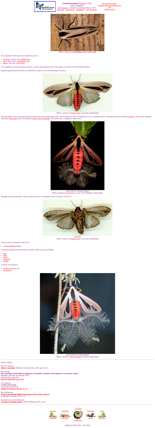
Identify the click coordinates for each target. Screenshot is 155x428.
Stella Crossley (109, 9)
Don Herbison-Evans (109, 4)
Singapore (6, 259)
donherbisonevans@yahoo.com (109, 5)
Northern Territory (9, 268)
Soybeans (6, 59)
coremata (130, 117)
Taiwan (5, 261)
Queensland (7, 270)
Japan (5, 257)
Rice (4, 61)
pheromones (13, 118)
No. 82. (14, 389)
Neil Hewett (70, 193)
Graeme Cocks (75, 113)
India (5, 255)
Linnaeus (82, 3)
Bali (4, 253)
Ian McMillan (77, 52)
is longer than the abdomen (41, 118)
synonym (64, 8)
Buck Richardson (76, 357)
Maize (5, 63)
